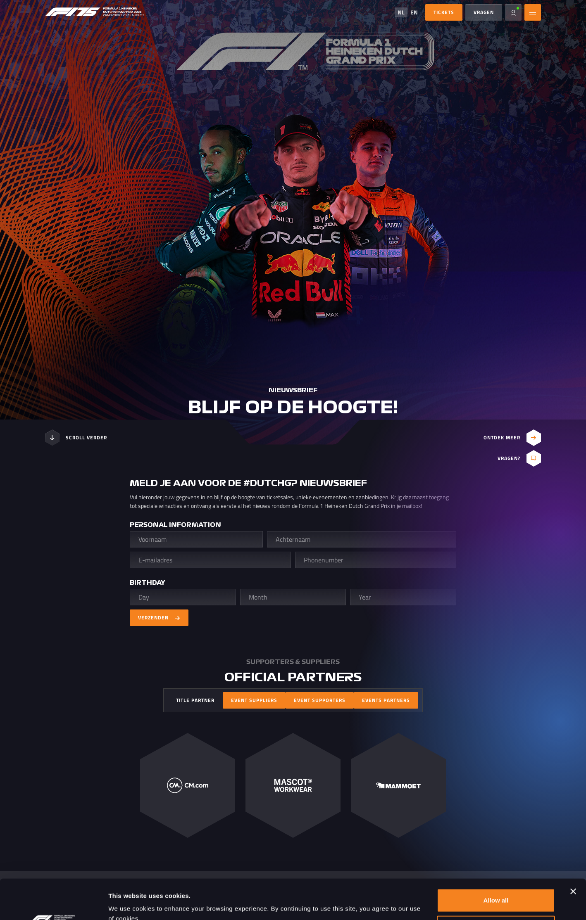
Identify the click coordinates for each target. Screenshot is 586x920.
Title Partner (195, 700)
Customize (496, 889)
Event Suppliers (254, 700)
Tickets (444, 12)
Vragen (484, 12)
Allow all (496, 862)
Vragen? (519, 458)
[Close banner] (573, 854)
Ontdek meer (512, 437)
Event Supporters (319, 700)
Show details (127, 903)
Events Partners (386, 700)
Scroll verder (76, 437)
